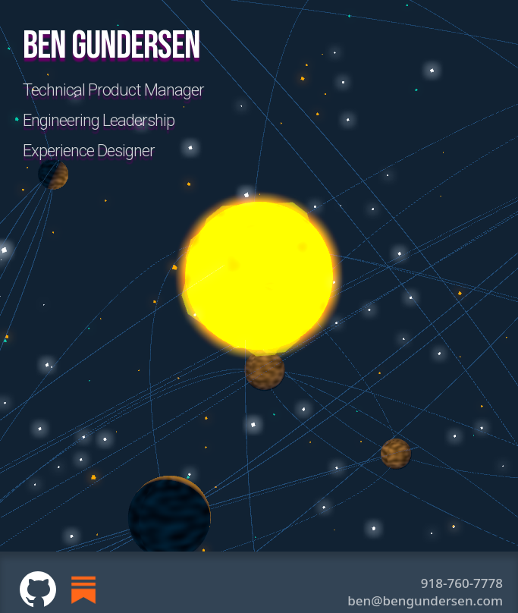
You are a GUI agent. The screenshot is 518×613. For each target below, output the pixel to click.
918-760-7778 (462, 583)
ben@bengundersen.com (425, 600)
